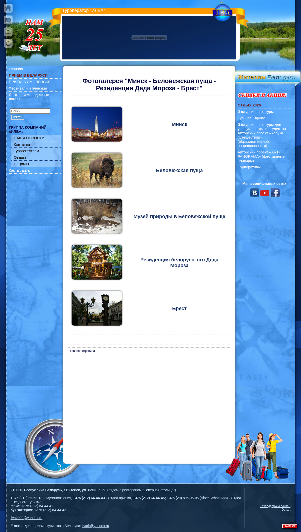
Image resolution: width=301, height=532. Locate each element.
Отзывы (21, 157)
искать (17, 117)
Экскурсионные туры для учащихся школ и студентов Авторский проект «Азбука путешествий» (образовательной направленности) (262, 135)
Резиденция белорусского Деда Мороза (179, 262)
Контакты (22, 144)
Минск (179, 124)
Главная (16, 69)
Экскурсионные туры (256, 111)
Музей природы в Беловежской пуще (179, 216)
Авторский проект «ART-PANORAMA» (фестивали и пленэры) (261, 156)
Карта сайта (19, 170)
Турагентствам (26, 151)
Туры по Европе (251, 118)
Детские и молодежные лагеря (29, 97)
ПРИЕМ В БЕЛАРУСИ (28, 75)
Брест (179, 308)
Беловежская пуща (179, 170)
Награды (21, 164)
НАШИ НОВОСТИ (29, 138)
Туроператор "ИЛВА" (83, 10)
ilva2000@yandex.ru (27, 518)
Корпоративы (249, 167)
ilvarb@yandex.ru (95, 526)
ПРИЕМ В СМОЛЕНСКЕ (29, 82)
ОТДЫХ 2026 (249, 105)
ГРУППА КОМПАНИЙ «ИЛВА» (28, 129)
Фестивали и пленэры (28, 88)
